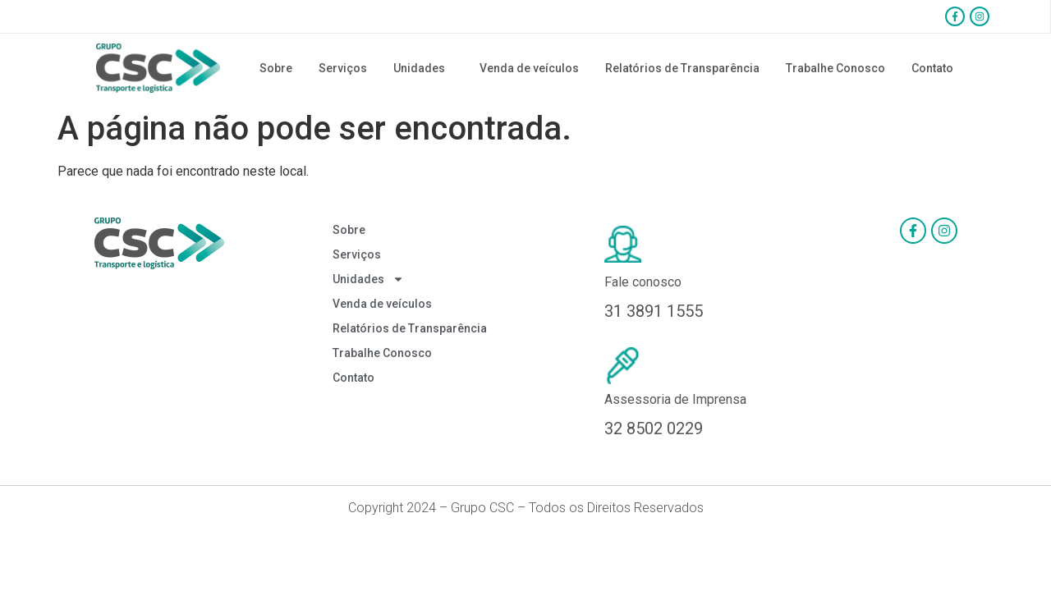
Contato (932, 68)
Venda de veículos (529, 68)
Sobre (275, 68)
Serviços (343, 68)
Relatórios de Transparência (682, 68)
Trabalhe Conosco (835, 68)
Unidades (423, 68)
